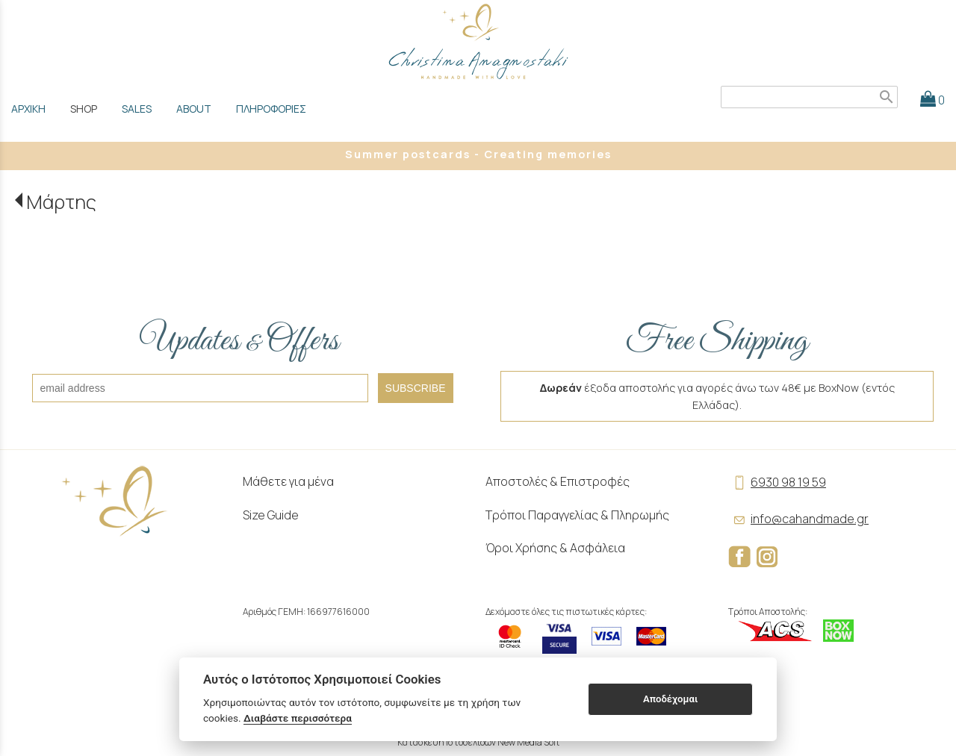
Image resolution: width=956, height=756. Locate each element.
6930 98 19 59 (777, 482)
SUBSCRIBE (415, 388)
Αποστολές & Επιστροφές (557, 481)
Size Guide (271, 515)
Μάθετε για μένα (288, 481)
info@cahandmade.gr (798, 518)
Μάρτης (61, 202)
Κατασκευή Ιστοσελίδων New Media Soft (478, 742)
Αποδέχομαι (670, 699)
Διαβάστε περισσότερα (297, 718)
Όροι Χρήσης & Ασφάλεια (555, 548)
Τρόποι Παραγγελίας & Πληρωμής (577, 515)
